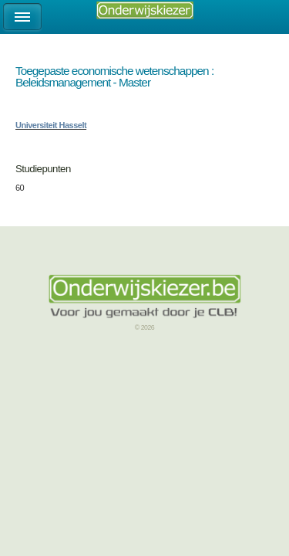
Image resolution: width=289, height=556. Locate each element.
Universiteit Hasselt (50, 125)
